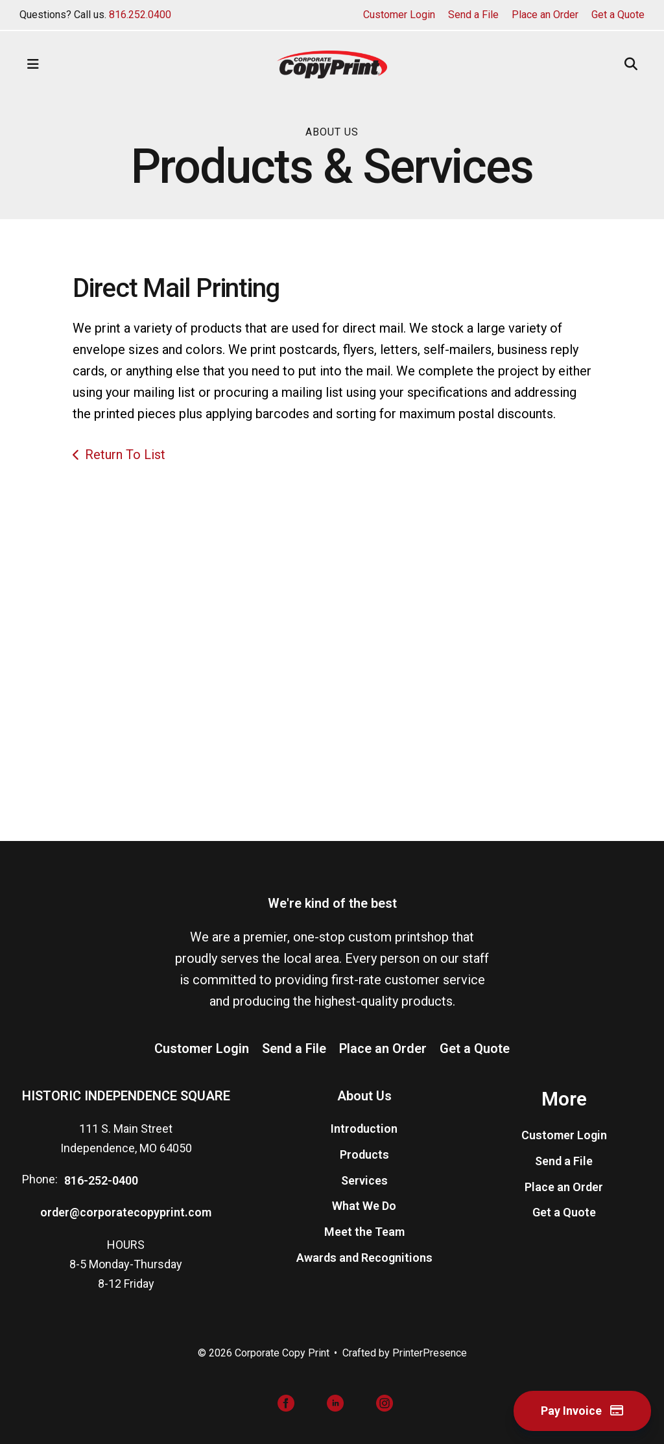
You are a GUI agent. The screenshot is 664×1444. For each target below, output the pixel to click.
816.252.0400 (140, 14)
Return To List (125, 454)
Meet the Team (364, 1231)
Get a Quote (618, 14)
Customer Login (399, 14)
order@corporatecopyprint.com (125, 1212)
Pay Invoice (582, 1410)
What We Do (364, 1206)
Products (364, 1154)
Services (364, 1180)
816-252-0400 (101, 1180)
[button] (33, 64)
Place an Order (545, 14)
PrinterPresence (429, 1353)
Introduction (364, 1128)
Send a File (473, 14)
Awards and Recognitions (364, 1257)
